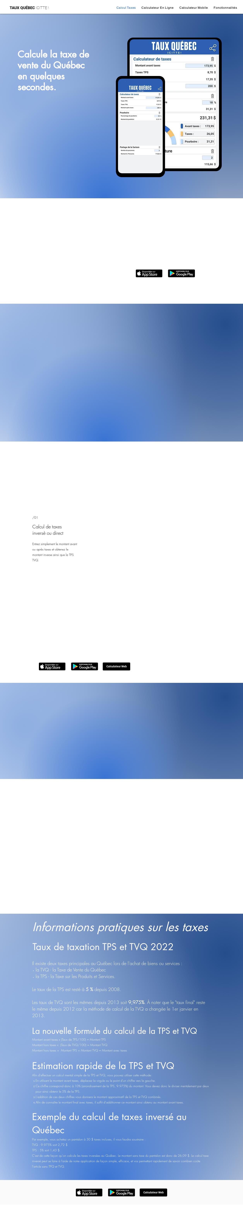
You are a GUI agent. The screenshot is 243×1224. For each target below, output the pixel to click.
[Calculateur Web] (116, 666)
